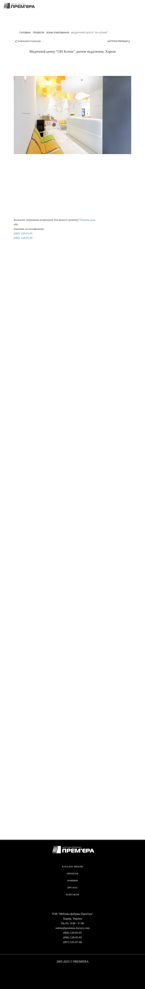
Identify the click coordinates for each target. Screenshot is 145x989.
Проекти (38, 32)
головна (25, 32)
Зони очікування (57, 32)
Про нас (72, 887)
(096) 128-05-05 (23, 237)
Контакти (72, 894)
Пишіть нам (87, 219)
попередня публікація (29, 41)
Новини (72, 880)
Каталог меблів (72, 866)
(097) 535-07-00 (72, 942)
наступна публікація (117, 41)
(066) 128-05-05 (23, 233)
